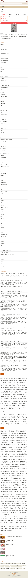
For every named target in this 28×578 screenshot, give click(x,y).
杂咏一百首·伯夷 (3, 236)
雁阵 (1, 112)
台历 (1, 225)
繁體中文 (14, 574)
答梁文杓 (2, 202)
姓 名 (2, 16)
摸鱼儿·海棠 (2, 69)
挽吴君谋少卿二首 (3, 184)
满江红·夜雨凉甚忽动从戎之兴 (5, 250)
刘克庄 (1, 33)
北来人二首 (2, 44)
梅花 (1, 223)
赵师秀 (12, 459)
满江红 (1, 130)
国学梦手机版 (14, 573)
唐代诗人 (18, 568)
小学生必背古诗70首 (17, 565)
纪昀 (18, 414)
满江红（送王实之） (4, 191)
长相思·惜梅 (2, 103)
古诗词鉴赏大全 (8, 563)
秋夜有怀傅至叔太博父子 (4, 76)
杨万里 (24, 498)
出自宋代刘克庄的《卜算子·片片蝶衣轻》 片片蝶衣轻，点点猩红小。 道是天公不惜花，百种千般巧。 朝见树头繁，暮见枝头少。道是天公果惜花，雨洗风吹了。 (13, 309)
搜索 (24, 3)
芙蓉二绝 (2, 71)
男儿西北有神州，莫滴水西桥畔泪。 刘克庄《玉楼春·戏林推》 (11, 291)
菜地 (1, 216)
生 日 (2, 20)
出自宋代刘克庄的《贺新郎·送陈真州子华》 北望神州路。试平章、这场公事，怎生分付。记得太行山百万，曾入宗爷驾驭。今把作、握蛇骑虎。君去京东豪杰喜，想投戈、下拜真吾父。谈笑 (13, 322)
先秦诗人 (23, 563)
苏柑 (1, 105)
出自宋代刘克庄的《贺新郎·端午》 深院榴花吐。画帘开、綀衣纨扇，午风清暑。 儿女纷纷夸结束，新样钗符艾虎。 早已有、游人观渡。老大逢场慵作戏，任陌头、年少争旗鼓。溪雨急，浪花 (13, 361)
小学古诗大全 (23, 565)
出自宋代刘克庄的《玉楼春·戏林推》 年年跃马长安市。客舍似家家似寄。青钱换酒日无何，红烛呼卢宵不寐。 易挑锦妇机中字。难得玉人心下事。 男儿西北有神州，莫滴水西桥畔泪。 (13, 296)
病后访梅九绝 (2, 243)
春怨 (16, 398)
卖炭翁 (11, 498)
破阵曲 (1, 211)
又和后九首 (2, 198)
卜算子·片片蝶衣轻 (3, 128)
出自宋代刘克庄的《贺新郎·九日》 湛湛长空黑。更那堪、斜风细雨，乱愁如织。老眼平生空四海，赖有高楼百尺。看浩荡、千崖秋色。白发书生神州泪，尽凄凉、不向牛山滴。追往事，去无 (13, 353)
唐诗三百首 (2, 563)
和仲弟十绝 (2, 78)
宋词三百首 (19, 563)
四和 (1, 189)
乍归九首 (2, 98)
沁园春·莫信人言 (3, 80)
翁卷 (9, 459)
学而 (3, 507)
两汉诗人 (12, 565)
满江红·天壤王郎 (3, 173)
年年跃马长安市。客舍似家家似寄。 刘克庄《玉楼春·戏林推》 (11, 286)
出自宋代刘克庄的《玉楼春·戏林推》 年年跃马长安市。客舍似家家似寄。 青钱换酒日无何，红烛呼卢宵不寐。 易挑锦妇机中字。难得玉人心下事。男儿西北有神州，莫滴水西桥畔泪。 (13, 318)
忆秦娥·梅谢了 (2, 94)
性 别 (2, 18)
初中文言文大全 (13, 568)
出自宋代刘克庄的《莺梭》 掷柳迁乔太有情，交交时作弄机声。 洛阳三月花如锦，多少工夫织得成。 (13, 366)
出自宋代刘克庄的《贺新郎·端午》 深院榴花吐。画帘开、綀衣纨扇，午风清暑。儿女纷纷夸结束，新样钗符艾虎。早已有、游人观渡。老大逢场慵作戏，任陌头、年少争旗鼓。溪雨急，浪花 (13, 305)
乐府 (24, 568)
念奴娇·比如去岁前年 (4, 234)
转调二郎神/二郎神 (3, 121)
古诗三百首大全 (14, 563)
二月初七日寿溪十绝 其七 (4, 166)
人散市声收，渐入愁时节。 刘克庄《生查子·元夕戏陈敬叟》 (10, 341)
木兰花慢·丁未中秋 (3, 96)
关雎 (2, 398)
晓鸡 (1, 67)
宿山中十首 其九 (3, 257)
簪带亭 (1, 180)
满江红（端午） (3, 92)
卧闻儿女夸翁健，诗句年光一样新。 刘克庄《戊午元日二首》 (11, 330)
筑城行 (1, 193)
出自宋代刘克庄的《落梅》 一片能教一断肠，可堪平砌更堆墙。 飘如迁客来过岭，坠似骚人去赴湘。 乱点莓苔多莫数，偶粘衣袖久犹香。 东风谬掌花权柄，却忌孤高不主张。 (13, 314)
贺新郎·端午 (2, 205)
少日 (1, 263)
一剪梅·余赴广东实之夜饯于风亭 (6, 139)
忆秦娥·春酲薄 (2, 150)
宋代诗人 (2, 6)
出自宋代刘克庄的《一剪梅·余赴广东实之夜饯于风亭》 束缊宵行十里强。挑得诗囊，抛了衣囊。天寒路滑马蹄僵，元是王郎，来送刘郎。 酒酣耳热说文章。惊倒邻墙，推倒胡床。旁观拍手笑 (13, 283)
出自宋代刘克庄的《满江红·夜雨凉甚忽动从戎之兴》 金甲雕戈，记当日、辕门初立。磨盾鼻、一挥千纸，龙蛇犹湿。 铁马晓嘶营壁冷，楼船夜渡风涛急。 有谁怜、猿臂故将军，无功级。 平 (13, 301)
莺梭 (1, 89)
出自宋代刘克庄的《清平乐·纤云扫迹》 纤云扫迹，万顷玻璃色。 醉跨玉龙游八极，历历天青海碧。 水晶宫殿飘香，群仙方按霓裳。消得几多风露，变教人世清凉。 (13, 348)
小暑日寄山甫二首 (3, 164)
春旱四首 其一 (2, 209)
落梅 (1, 83)
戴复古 (14, 461)
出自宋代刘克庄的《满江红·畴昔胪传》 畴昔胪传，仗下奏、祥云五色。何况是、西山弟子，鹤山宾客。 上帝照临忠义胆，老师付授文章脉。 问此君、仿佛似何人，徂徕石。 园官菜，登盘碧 (13, 276)
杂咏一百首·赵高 (3, 218)
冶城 (1, 51)
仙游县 (1, 144)
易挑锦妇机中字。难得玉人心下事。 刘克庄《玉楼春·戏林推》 (11, 280)
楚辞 (21, 568)
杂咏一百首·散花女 (3, 110)
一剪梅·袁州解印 (3, 157)
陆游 (12, 378)
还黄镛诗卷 (2, 241)
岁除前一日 (2, 261)
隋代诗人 (7, 568)
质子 (1, 171)
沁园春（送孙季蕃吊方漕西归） (6, 153)
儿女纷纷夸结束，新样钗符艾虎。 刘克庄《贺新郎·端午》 (10, 293)
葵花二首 (2, 175)
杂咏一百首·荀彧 (3, 132)
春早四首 (2, 227)
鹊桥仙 (20, 391)
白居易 (7, 498)
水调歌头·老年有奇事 (4, 252)
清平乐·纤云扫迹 (3, 182)
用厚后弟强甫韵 (3, 62)
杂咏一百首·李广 (3, 146)
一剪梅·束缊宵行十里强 (4, 53)
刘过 (1, 382)
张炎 (16, 401)
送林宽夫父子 (2, 101)
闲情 (1, 268)
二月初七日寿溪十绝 (4, 207)
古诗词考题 (2, 565)
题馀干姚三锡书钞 (3, 114)
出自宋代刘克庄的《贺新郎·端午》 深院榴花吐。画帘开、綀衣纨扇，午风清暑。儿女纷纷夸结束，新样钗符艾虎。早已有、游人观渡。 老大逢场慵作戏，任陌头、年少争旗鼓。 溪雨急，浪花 (13, 333)
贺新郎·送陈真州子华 (4, 60)
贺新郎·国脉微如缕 (3, 49)
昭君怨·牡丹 (2, 123)
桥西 (1, 245)
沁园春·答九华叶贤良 (4, 58)
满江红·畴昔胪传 (3, 148)
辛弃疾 (9, 378)
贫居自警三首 (2, 259)
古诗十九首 (7, 565)
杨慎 (9, 391)
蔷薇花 (1, 232)
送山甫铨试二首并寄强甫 (4, 85)
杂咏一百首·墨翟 (3, 141)
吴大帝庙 (2, 200)
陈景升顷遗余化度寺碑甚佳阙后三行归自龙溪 (8, 254)
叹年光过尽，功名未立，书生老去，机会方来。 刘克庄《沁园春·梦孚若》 (13, 273)
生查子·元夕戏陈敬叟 (4, 87)
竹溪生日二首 (2, 214)
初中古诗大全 (3, 568)
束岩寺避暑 (2, 155)
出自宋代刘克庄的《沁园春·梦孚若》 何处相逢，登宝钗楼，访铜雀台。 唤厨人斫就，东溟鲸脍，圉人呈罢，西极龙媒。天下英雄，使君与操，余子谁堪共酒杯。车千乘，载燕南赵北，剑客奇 (13, 357)
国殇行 (1, 162)
